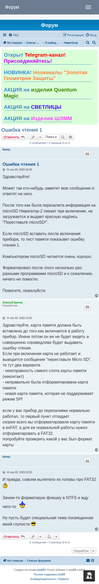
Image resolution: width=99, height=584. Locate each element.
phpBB (41, 569)
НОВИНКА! (45, 75)
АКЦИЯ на (40, 93)
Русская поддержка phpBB (49, 574)
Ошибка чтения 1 (21, 130)
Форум (12, 7)
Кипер (6, 149)
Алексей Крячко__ (14, 302)
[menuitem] (13, 35)
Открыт (35, 58)
